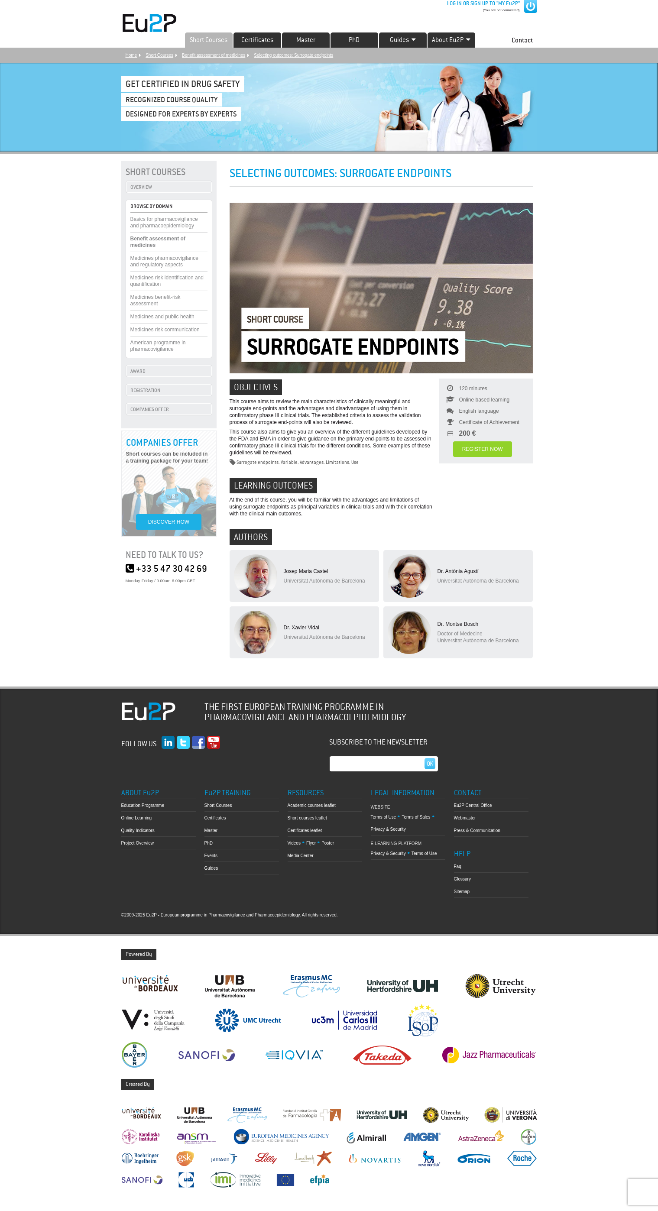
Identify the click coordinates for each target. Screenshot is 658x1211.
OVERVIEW (141, 187)
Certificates (257, 40)
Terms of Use (383, 817)
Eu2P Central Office (473, 805)
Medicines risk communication (165, 330)
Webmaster (465, 818)
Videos (294, 843)
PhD (354, 40)
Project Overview (137, 843)
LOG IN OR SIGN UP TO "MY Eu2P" (483, 3)
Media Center (301, 855)
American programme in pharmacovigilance (158, 346)
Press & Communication (477, 830)
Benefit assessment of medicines (213, 55)
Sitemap (462, 891)
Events (211, 855)
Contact (522, 40)
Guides (211, 868)
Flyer (311, 843)
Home (131, 55)
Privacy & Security (388, 829)
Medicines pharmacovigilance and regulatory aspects (164, 261)
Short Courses (208, 40)
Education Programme (143, 805)
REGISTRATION (145, 390)
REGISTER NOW (482, 449)
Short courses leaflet (307, 818)
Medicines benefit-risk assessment (155, 300)
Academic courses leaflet (312, 805)
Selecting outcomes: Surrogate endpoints (293, 55)
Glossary (462, 879)
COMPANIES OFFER (149, 409)
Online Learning (136, 818)
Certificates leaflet (305, 830)
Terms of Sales (416, 817)
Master (305, 40)
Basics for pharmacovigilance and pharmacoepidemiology (164, 222)
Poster (327, 843)
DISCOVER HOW (168, 522)
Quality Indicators (138, 830)
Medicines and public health (162, 317)
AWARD (138, 371)
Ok (430, 763)
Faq (457, 866)
